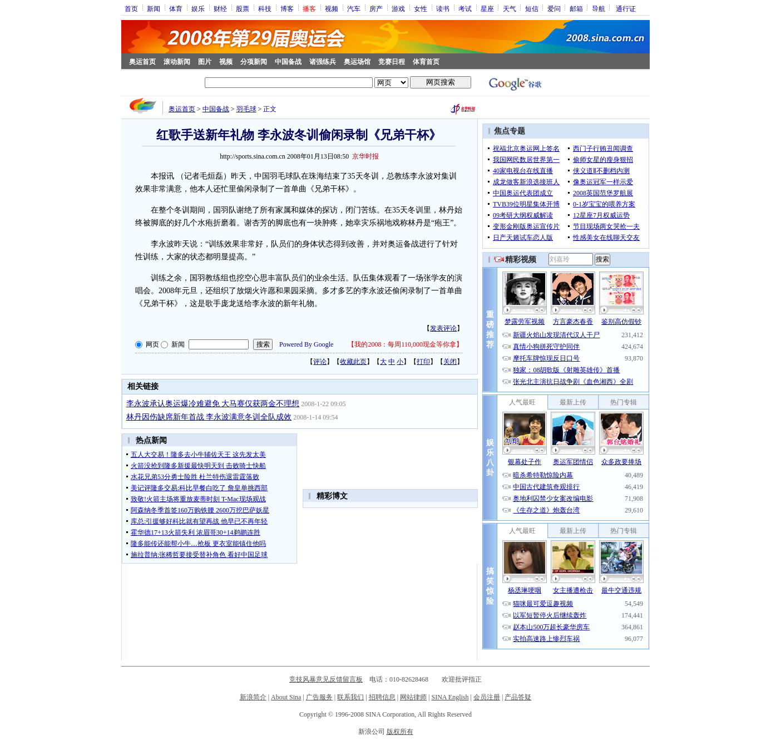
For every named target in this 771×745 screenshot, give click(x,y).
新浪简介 (253, 697)
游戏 (398, 8)
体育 (175, 8)
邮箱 (576, 8)
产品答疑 (518, 697)
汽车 (353, 8)
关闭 (450, 362)
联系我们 (350, 697)
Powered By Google (306, 344)
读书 (442, 8)
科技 (264, 8)
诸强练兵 (322, 62)
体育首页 (426, 62)
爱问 (554, 8)
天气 (509, 8)
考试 (465, 8)
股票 (242, 8)
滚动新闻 (177, 62)
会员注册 (486, 697)
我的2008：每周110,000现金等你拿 (405, 344)
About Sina (286, 697)
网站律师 (413, 697)
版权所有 (400, 732)
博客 (287, 8)
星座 (487, 8)
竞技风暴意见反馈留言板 (326, 679)
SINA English (449, 697)
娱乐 (198, 8)
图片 (204, 62)
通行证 (626, 8)
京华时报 (365, 156)
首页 (131, 8)
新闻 (153, 8)
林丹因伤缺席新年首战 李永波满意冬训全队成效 (209, 417)
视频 (331, 8)
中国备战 (288, 62)
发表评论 (443, 328)
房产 (376, 8)
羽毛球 (246, 109)
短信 (531, 8)
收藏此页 (353, 362)
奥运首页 (142, 62)
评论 (320, 362)
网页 (152, 344)
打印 (423, 362)
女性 (420, 8)
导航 (598, 8)
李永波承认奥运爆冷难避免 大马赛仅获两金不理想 (213, 403)
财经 (220, 8)
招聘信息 (382, 697)
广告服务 (319, 697)
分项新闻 (253, 62)
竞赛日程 (391, 62)
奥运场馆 (357, 62)
